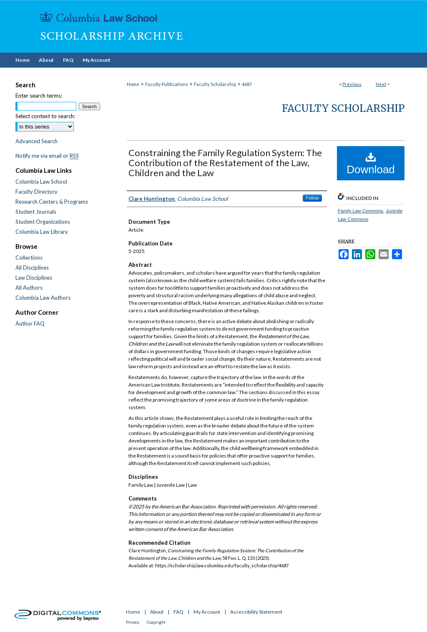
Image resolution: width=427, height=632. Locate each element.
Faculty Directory (36, 191)
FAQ (178, 612)
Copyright (156, 621)
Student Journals (35, 211)
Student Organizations (42, 221)
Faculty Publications (166, 84)
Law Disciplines (33, 277)
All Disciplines (32, 267)
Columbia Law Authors (42, 297)
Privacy (132, 621)
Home (133, 84)
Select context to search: (45, 116)
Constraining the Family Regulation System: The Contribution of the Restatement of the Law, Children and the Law (225, 162)
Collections (29, 257)
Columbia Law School (41, 181)
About (156, 612)
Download (371, 164)
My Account (206, 612)
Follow (312, 197)
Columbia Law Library (41, 231)
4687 (247, 84)
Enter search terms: (38, 95)
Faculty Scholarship (215, 84)
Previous (352, 84)
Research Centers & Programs (51, 201)
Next (381, 84)
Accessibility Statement (256, 612)
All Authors (29, 287)
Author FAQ (30, 323)
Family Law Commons (360, 210)
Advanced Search (36, 141)
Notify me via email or (47, 155)
